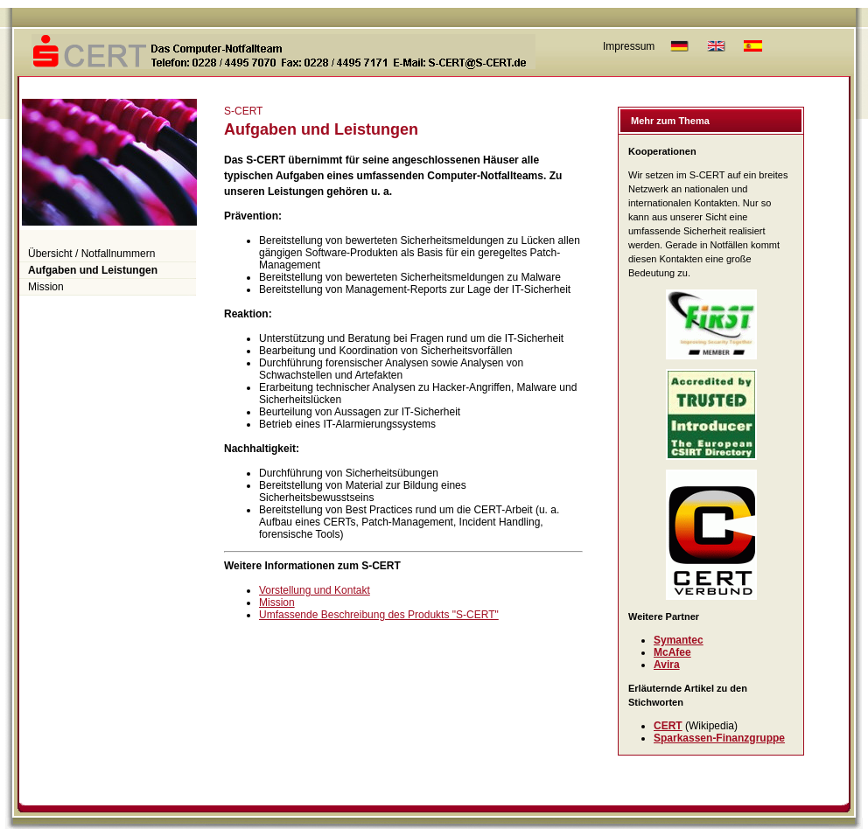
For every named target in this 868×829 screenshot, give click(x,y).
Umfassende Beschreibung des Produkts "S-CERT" (379, 615)
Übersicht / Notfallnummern (91, 253)
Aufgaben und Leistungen (93, 270)
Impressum (628, 46)
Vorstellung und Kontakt (314, 590)
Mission (46, 287)
